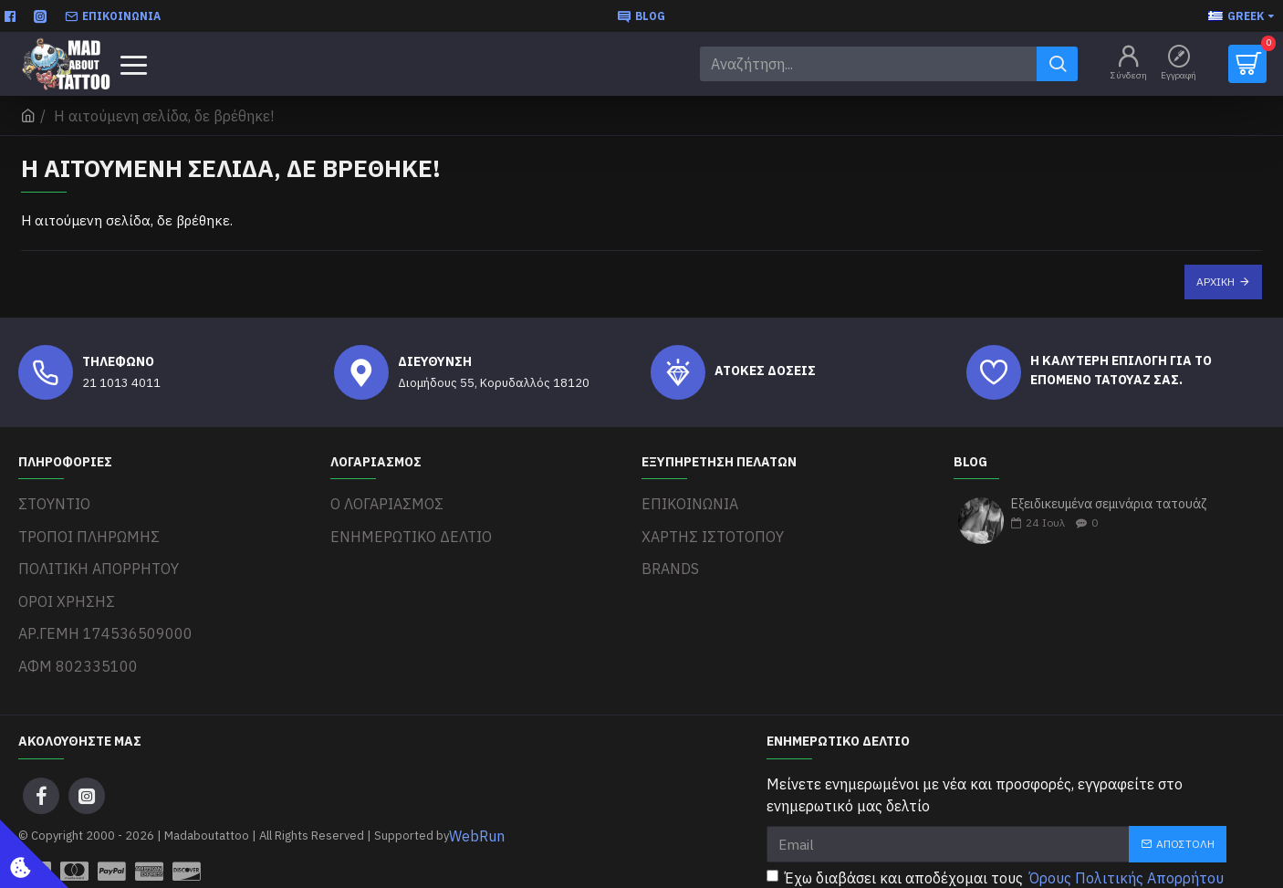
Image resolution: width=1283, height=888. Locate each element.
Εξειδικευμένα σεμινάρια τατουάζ (1109, 504)
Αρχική (1215, 281)
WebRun (477, 800)
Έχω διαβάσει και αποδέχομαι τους (996, 842)
